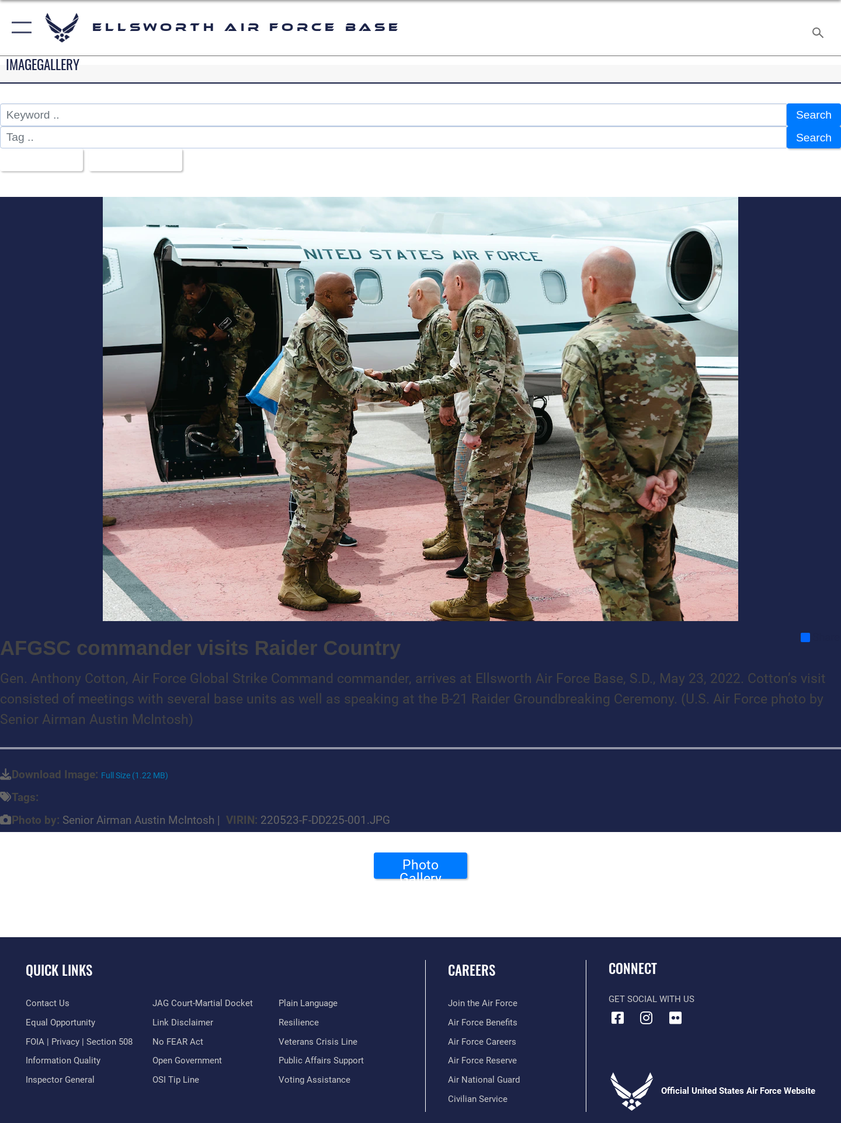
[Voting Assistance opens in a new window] (314, 1080)
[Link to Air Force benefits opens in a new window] (482, 1022)
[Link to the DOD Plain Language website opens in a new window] (308, 1003)
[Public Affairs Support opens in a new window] (321, 1060)
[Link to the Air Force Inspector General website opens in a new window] (60, 1080)
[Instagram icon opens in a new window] (646, 1018)
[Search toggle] (819, 28)
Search (814, 115)
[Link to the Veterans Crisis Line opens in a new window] (318, 1042)
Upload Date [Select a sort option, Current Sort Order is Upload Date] (131, 160)
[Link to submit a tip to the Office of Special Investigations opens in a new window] (175, 1080)
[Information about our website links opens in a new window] (182, 1022)
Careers (471, 970)
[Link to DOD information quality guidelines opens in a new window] (63, 1060)
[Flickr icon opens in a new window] (675, 1018)
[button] (19, 28)
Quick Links (59, 970)
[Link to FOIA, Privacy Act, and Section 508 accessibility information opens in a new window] (79, 1042)
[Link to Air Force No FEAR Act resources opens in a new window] (177, 1042)
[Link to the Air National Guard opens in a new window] (484, 1080)
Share (820, 637)
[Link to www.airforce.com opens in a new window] (482, 1003)
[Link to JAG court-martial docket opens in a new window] (202, 1003)
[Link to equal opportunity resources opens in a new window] (60, 1022)
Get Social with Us (651, 999)
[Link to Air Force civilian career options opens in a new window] (478, 1099)
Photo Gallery (420, 868)
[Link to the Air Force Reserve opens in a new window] (482, 1060)
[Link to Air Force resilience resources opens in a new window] (299, 1022)
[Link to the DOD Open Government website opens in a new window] (187, 1060)
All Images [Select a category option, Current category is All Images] (37, 160)
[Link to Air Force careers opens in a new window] (482, 1042)
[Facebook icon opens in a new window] (617, 1018)
